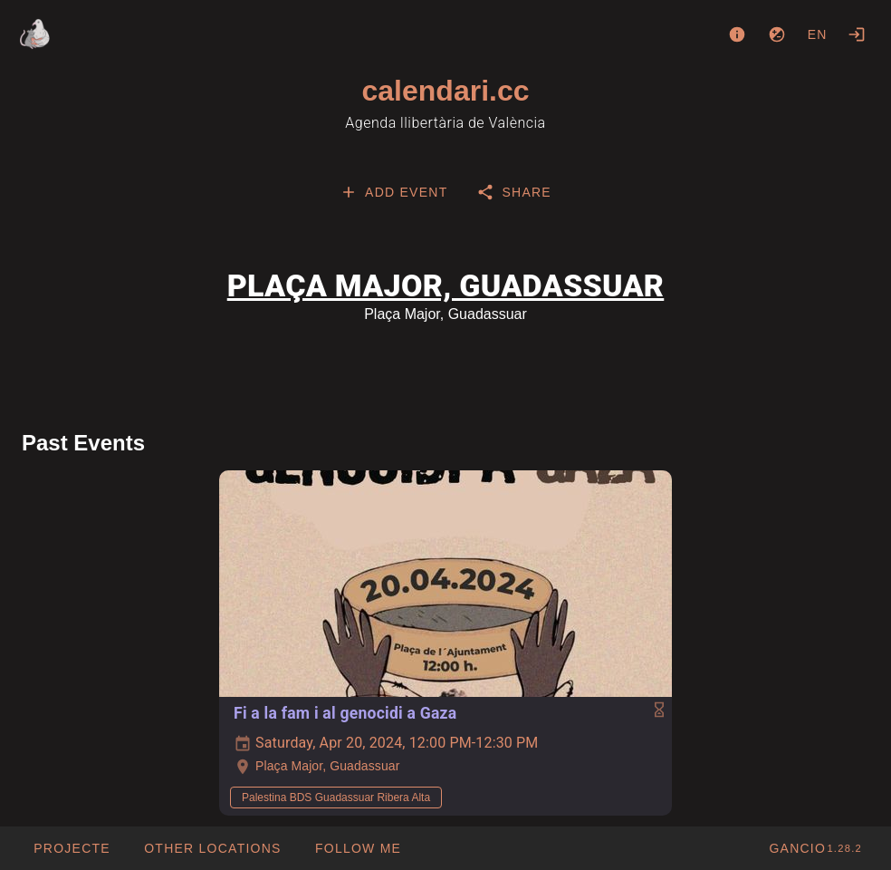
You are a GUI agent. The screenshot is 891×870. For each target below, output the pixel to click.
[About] (737, 34)
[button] (212, 848)
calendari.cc (446, 90)
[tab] (393, 192)
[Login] (857, 34)
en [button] (818, 34)
